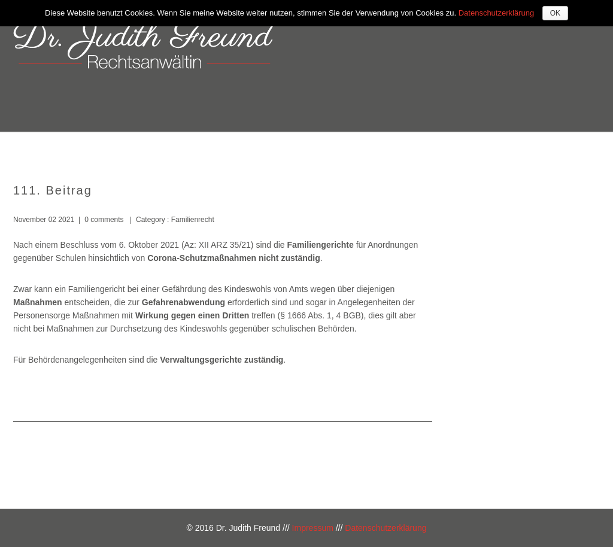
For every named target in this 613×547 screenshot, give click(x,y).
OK (555, 13)
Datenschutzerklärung (385, 528)
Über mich (310, 148)
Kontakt (519, 148)
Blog (571, 148)
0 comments (103, 219)
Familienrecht (191, 219)
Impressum (312, 528)
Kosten (461, 148)
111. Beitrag (52, 190)
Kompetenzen (389, 148)
